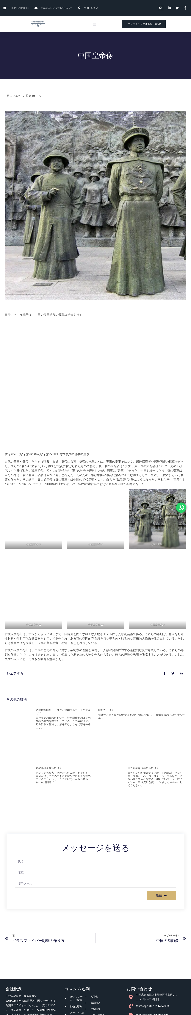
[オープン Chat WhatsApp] (181, 507)
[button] (161, 8)
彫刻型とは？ (106, 710)
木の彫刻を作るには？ (49, 768)
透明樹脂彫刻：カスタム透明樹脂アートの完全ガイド (63, 711)
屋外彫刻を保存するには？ (143, 768)
